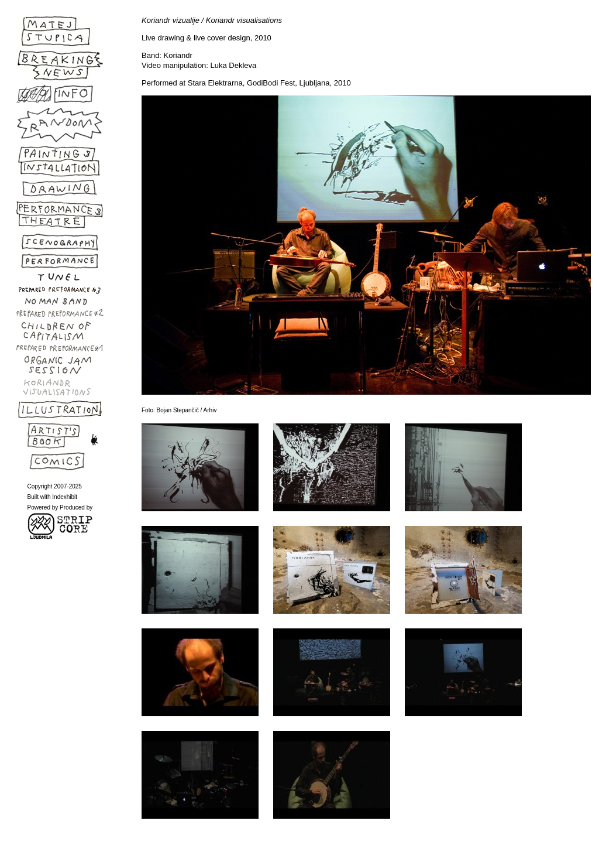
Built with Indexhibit (52, 497)
